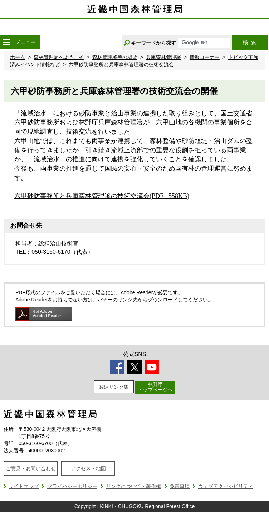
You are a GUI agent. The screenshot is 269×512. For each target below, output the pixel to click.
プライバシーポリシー (72, 486)
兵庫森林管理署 (163, 57)
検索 (250, 42)
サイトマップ (24, 486)
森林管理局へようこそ (59, 57)
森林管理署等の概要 (114, 57)
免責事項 (180, 486)
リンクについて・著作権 (133, 486)
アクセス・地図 (88, 468)
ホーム (17, 57)
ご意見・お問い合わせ (31, 468)
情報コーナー (205, 57)
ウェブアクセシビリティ (225, 486)
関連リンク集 (114, 387)
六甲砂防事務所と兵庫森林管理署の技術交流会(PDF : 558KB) (101, 196)
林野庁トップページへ (155, 387)
